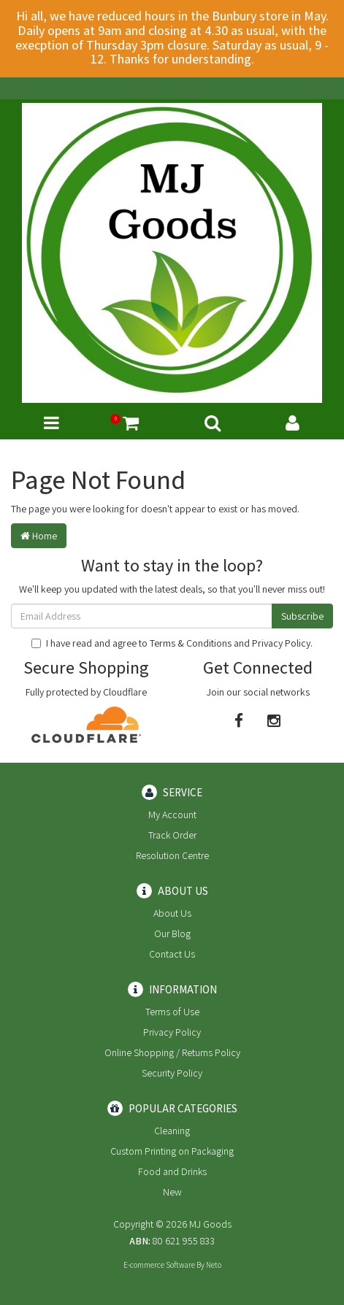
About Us (172, 913)
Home (38, 535)
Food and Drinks (172, 1171)
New (172, 1191)
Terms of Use (172, 1011)
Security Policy (172, 1072)
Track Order (172, 835)
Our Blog (172, 933)
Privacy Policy (281, 643)
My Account (172, 814)
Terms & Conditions (191, 643)
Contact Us (172, 954)
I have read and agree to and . (172, 643)
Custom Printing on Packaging (172, 1151)
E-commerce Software (159, 1265)
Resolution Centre (172, 855)
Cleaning (172, 1130)
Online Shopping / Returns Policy (172, 1052)
